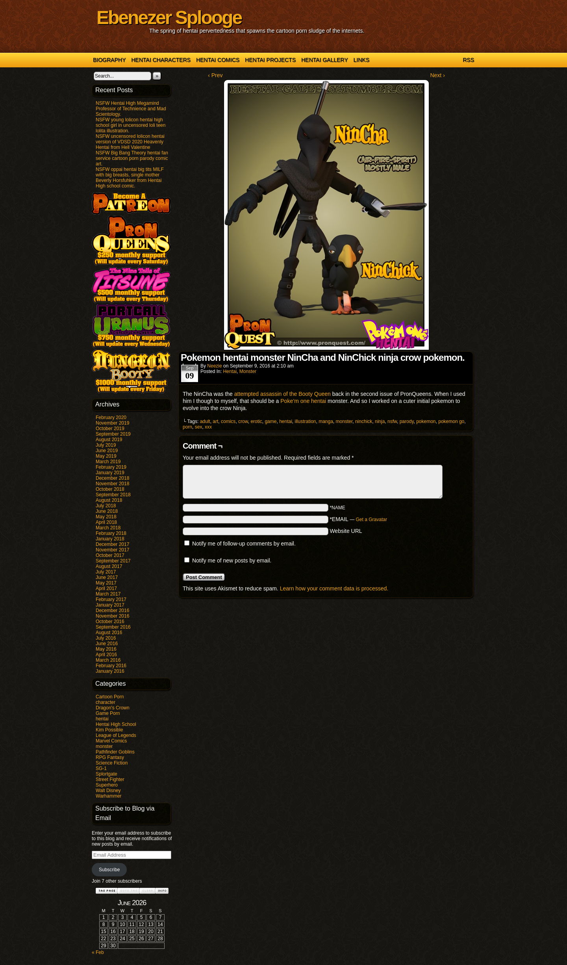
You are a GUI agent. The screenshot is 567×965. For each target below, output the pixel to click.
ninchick (363, 421)
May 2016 (106, 649)
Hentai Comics (217, 60)
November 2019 (112, 423)
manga (326, 421)
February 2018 (111, 533)
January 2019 (110, 472)
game (270, 421)
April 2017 (106, 588)
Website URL (346, 531)
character (105, 702)
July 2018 (106, 505)
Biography (109, 60)
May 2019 (106, 456)
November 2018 (112, 483)
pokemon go (451, 421)
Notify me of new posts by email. (232, 560)
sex (198, 427)
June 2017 (107, 577)
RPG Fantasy (110, 757)
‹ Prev (215, 75)
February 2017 (111, 599)
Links (361, 60)
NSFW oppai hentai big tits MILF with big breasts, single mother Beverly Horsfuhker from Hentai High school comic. (130, 178)
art (215, 421)
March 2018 (108, 528)
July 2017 (106, 572)
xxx (208, 427)
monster (104, 746)
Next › (437, 75)
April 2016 (106, 654)
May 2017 (106, 583)
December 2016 (112, 610)
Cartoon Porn (110, 697)
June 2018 (107, 511)
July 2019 (106, 445)
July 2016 (106, 638)
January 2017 (110, 605)
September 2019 (113, 434)
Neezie (214, 366)
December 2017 (112, 544)
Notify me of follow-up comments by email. (244, 543)
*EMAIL (358, 519)
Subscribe (109, 869)
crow (243, 421)
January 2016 (110, 671)
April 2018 (106, 522)
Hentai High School (116, 724)
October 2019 (110, 428)
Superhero (107, 785)
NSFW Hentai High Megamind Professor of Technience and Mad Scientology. (131, 108)
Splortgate (106, 774)
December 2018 (112, 478)
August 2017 (109, 566)
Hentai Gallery (324, 60)
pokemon (425, 421)
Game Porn (108, 713)
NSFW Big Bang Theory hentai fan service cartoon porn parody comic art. (132, 158)
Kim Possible (109, 730)
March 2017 (108, 594)
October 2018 (110, 489)
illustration (305, 421)
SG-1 (101, 768)
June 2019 (107, 450)
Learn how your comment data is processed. (334, 588)
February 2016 (111, 665)
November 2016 (112, 616)
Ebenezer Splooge (168, 17)
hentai (102, 719)
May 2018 (106, 517)
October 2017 (110, 555)
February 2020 (111, 417)
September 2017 (113, 561)
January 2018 (110, 539)
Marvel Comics (111, 741)
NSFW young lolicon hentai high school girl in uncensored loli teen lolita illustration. (130, 125)
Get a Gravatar (371, 519)
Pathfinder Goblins (115, 752)
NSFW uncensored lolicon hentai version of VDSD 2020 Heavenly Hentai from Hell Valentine (130, 142)
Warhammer (109, 796)
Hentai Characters (161, 60)
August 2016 (109, 632)
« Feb (98, 952)
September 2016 (113, 627)
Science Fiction (112, 763)
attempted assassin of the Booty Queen (282, 394)
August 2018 (109, 500)
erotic (256, 421)
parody (407, 421)
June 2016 (107, 643)
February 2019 (111, 467)
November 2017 (112, 550)
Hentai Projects (270, 60)
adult (205, 421)
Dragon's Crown (113, 708)
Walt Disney (108, 790)
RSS (468, 60)
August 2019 (109, 439)
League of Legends (116, 735)
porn (187, 427)
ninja (380, 421)
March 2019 (108, 461)
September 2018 (113, 494)
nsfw (392, 421)
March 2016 (108, 660)
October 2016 (110, 621)
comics (228, 421)
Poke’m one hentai (303, 401)
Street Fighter (110, 779)
